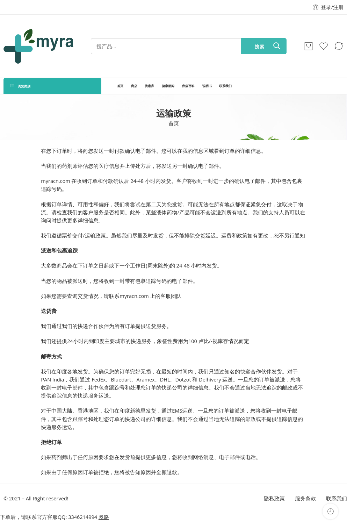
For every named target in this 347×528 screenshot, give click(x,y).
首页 (120, 86)
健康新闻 (168, 86)
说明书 (207, 86)
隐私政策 (274, 498)
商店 (134, 86)
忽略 (104, 517)
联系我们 (225, 86)
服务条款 (305, 498)
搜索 (260, 46)
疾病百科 (188, 86)
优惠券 (149, 86)
